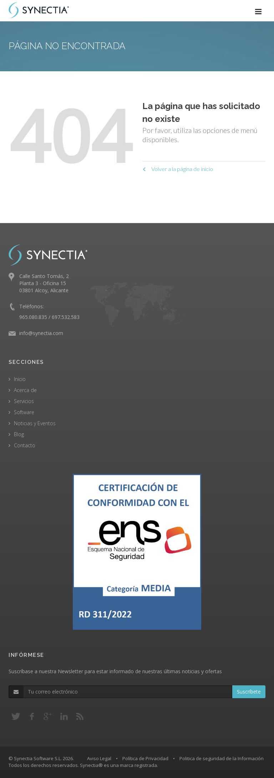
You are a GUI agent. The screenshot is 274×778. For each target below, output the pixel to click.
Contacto (24, 445)
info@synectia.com (41, 333)
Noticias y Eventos (35, 423)
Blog (19, 434)
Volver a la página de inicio (177, 168)
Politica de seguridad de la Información (221, 758)
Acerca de (25, 390)
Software (24, 412)
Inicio (20, 379)
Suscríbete (249, 691)
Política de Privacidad (145, 758)
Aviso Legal (99, 758)
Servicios (24, 401)
